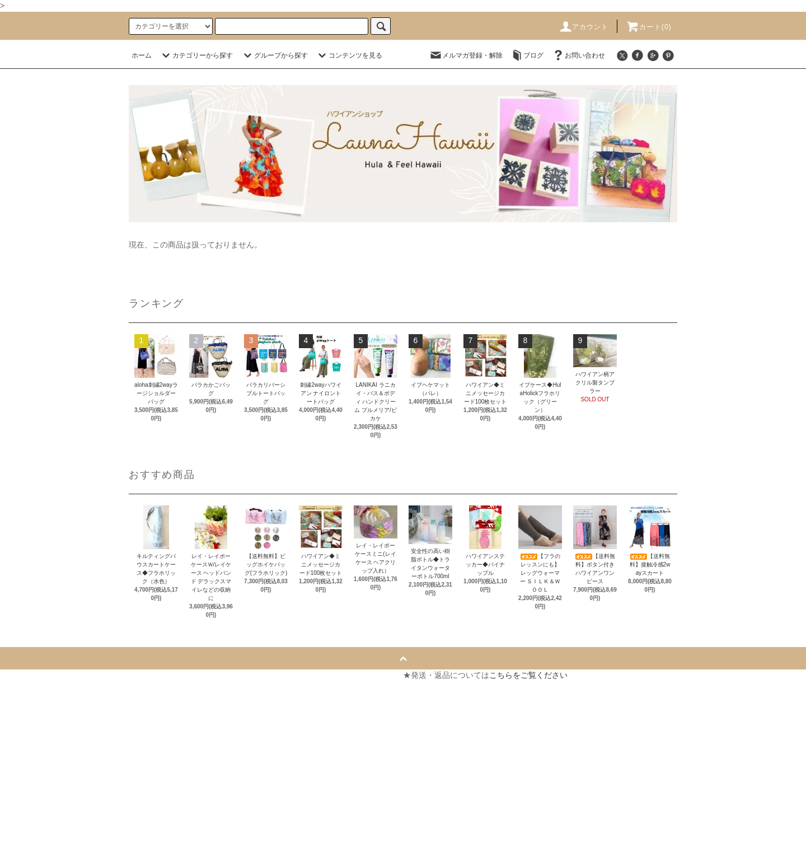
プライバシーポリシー (47, 775)
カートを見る (232, 695)
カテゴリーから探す (196, 55)
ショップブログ (35, 816)
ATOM (41, 836)
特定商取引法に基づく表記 (55, 755)
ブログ (526, 55)
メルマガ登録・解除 (466, 55)
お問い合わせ (578, 55)
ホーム (142, 55)
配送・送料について (43, 715)
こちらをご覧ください (528, 675)
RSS (16, 836)
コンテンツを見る (348, 55)
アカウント (584, 27)
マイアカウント (236, 675)
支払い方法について (43, 695)
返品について (31, 735)
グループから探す (274, 55)
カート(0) (649, 27)
